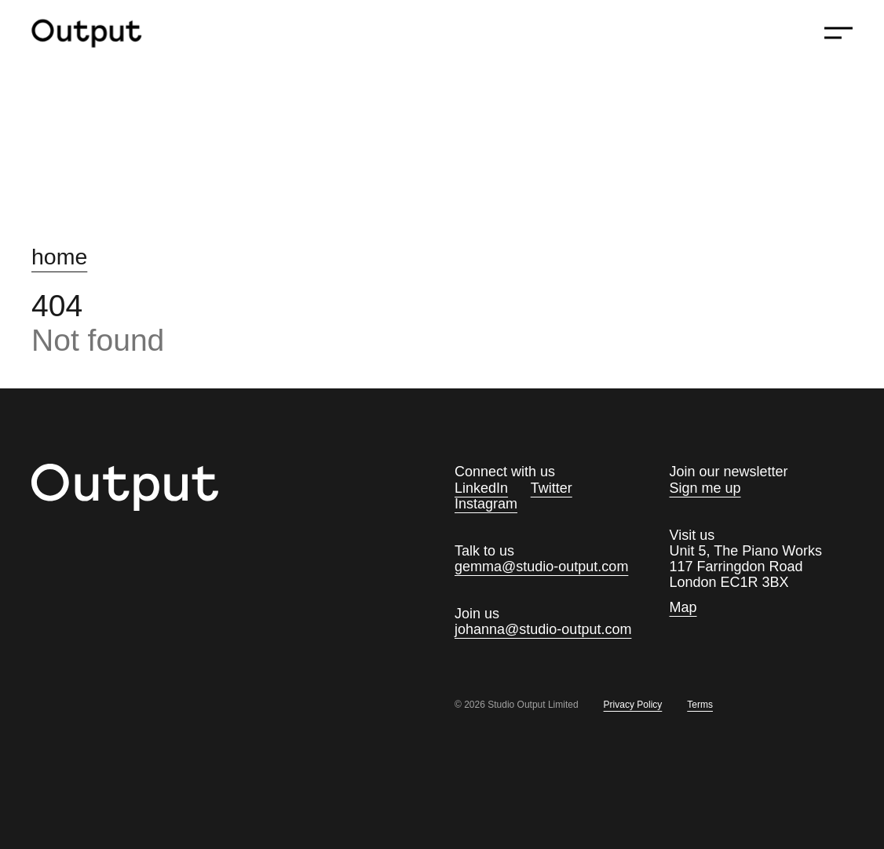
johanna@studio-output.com (543, 629)
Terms (700, 705)
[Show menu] (838, 33)
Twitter (551, 488)
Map (683, 607)
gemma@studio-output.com (541, 566)
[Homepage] (97, 32)
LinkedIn (481, 488)
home (59, 257)
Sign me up (705, 488)
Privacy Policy (633, 705)
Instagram (486, 504)
